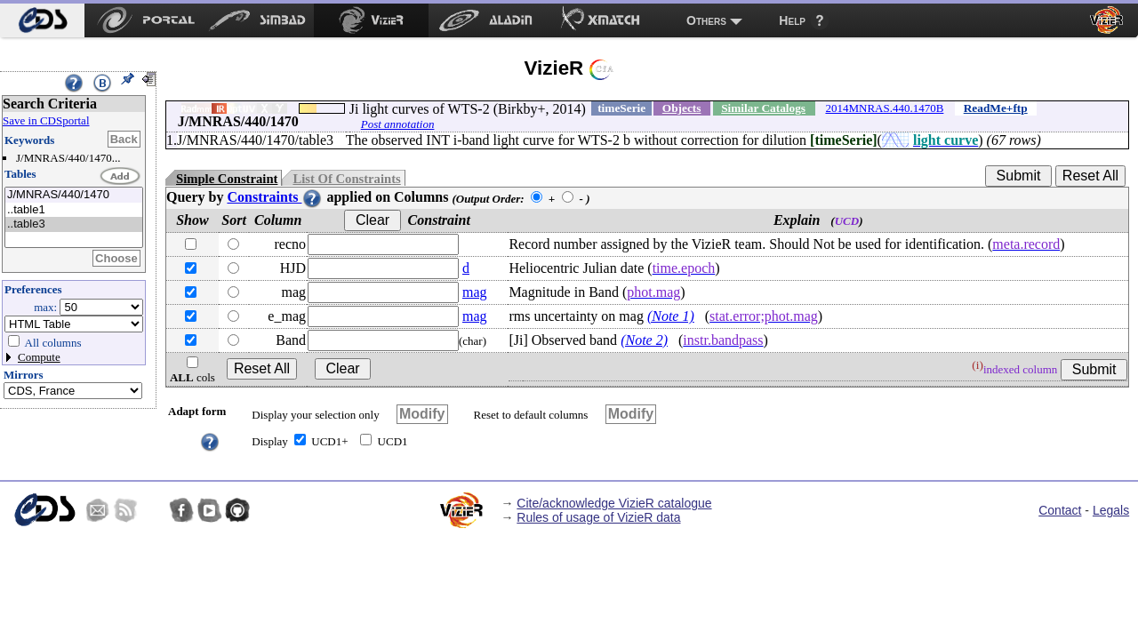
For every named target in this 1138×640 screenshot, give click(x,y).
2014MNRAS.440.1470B (884, 108)
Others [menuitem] (706, 20)
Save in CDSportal (46, 120)
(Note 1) (670, 316)
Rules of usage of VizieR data (598, 517)
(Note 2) (644, 340)
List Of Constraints (346, 179)
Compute (39, 357)
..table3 (73, 224)
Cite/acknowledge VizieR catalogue (614, 503)
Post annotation (398, 124)
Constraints (275, 196)
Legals (1111, 510)
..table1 (73, 210)
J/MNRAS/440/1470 (73, 195)
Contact (1059, 510)
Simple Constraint (226, 179)
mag (474, 292)
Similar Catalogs (763, 108)
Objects (681, 108)
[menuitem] (42, 20)
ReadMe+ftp (996, 108)
